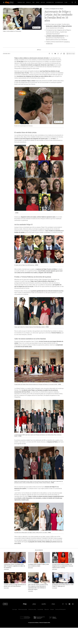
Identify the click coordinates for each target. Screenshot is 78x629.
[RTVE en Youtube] (69, 604)
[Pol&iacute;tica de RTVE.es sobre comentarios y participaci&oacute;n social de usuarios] (60, 609)
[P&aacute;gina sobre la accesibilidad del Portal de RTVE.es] (40, 609)
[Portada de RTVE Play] (34, 604)
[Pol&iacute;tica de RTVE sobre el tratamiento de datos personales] (22, 609)
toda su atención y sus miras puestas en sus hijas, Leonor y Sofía (36, 536)
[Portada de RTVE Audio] (44, 604)
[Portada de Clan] (53, 604)
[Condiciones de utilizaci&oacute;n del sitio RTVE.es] (14, 609)
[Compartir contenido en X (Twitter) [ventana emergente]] (52, 53)
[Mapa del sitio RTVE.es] (47, 609)
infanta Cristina (26, 68)
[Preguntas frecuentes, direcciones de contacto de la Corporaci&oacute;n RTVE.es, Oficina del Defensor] (52, 609)
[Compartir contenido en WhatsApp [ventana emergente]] (58, 53)
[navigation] (42, 2)
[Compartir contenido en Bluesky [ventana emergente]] (55, 53)
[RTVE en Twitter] (66, 604)
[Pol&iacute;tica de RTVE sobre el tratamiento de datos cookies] (32, 609)
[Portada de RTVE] (25, 604)
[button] (3, 2)
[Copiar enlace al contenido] (61, 53)
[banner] (11, 2)
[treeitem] (21, 2)
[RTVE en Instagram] (73, 604)
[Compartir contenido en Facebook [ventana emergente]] (49, 53)
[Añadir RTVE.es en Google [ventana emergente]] (70, 54)
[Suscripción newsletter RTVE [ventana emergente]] (64, 53)
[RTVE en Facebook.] (63, 604)
